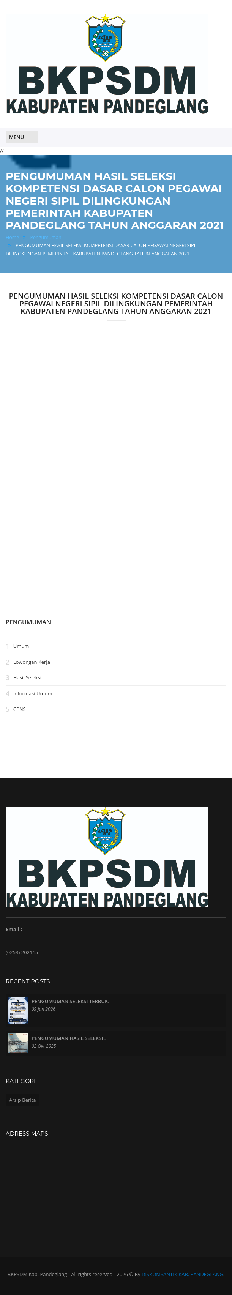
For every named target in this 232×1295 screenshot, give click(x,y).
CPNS (19, 709)
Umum (21, 646)
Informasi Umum (32, 693)
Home (12, 237)
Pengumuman (46, 237)
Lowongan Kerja (31, 662)
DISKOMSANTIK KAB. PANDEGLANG (182, 1274)
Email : (14, 929)
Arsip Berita (22, 1099)
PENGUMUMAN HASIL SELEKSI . (69, 1038)
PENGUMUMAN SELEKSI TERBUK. (70, 1001)
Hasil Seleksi (27, 677)
